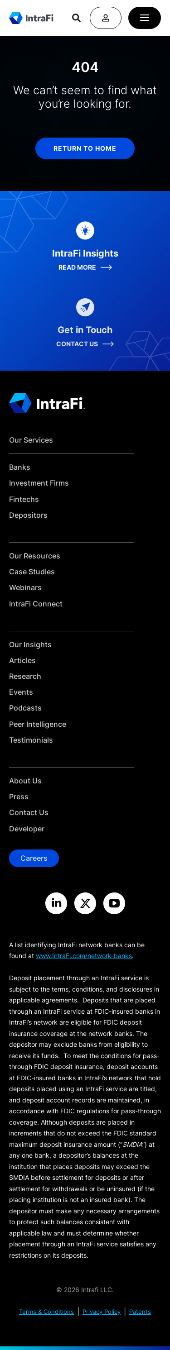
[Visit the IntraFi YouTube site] (114, 903)
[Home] (32, 18)
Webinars (25, 587)
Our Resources (34, 556)
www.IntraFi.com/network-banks (84, 955)
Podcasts (25, 708)
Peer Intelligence (37, 724)
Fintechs (24, 499)
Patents (140, 1311)
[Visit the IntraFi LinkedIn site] (56, 903)
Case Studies (32, 572)
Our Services (31, 440)
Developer (26, 829)
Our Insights (30, 644)
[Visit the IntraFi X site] (85, 903)
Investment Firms (39, 483)
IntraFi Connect (36, 604)
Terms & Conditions (46, 1311)
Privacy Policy (102, 1311)
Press (19, 796)
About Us (25, 781)
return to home (85, 148)
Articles (22, 660)
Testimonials (31, 740)
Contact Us (29, 812)
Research (25, 676)
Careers (34, 858)
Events (21, 692)
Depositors (28, 515)
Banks (19, 467)
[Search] (76, 18)
